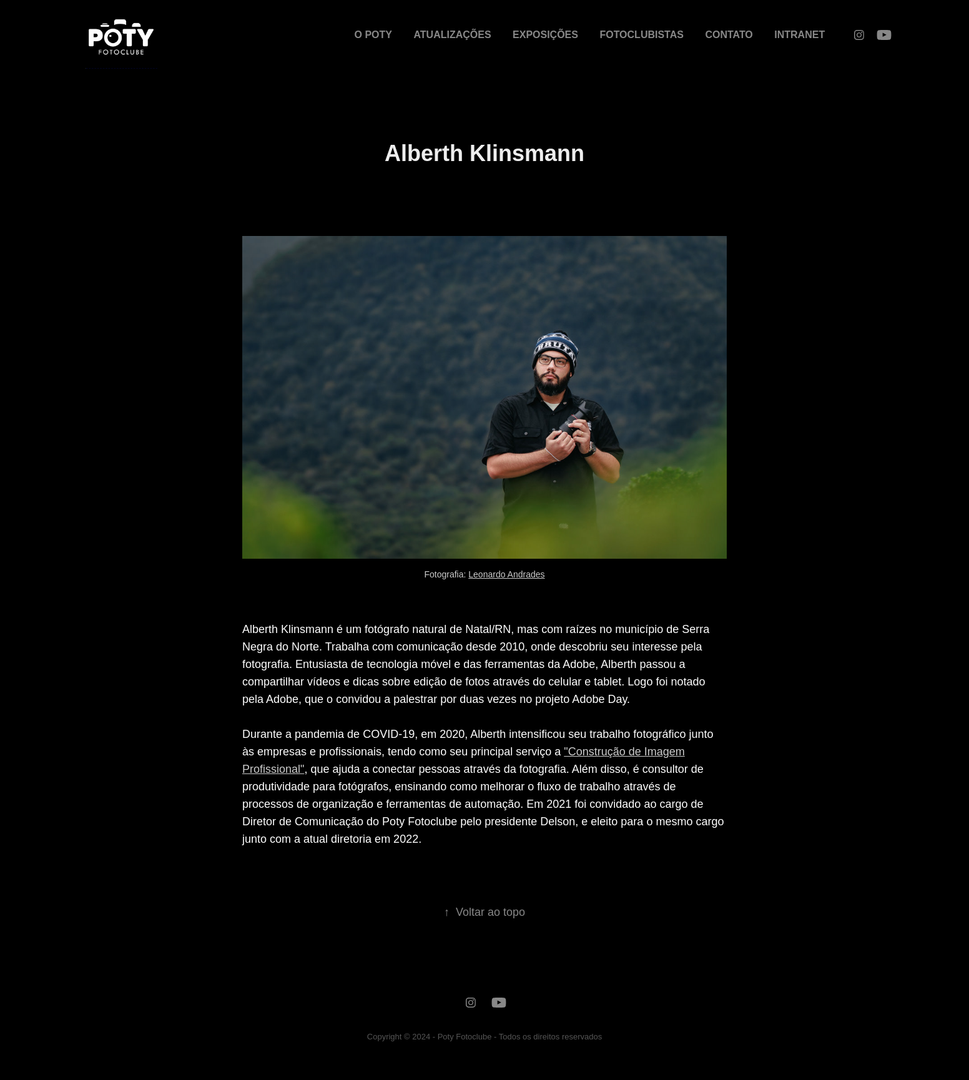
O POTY (373, 34)
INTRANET (799, 34)
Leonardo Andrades (506, 574)
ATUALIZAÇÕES (452, 34)
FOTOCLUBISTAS (641, 34)
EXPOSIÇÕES (545, 34)
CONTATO (728, 34)
